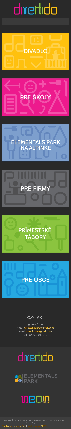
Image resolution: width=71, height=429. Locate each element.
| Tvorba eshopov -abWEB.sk (34, 426)
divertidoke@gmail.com (39, 331)
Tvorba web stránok (11, 426)
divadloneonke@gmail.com (39, 327)
